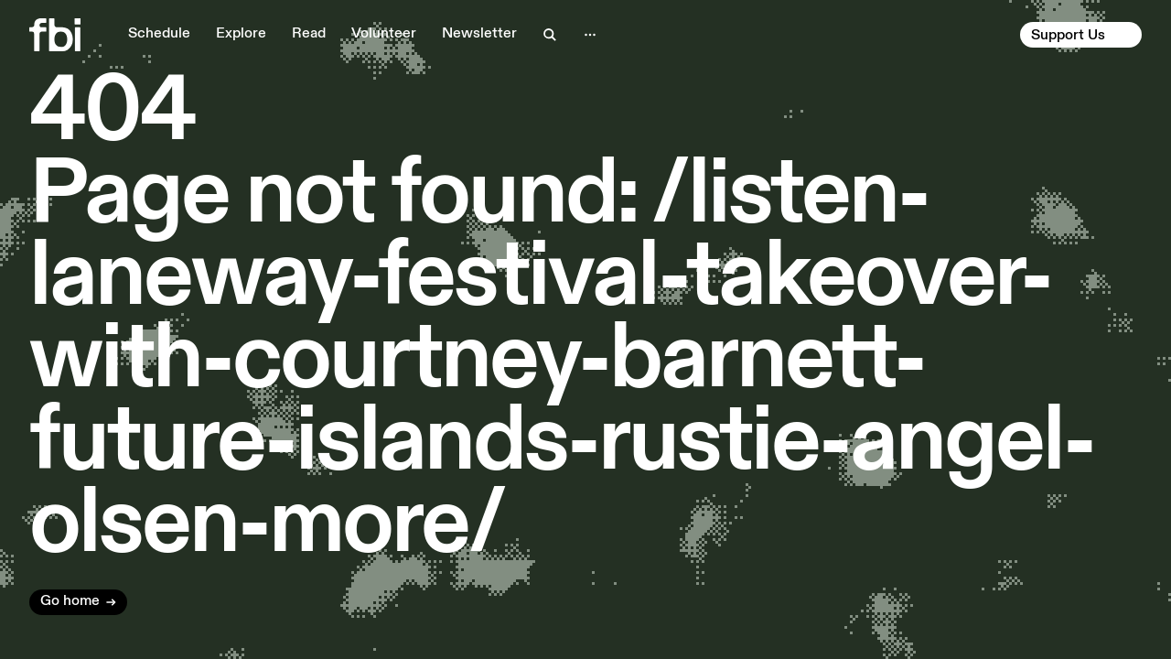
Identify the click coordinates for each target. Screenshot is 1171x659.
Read (309, 34)
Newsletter (479, 34)
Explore (241, 34)
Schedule (159, 34)
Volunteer (383, 34)
